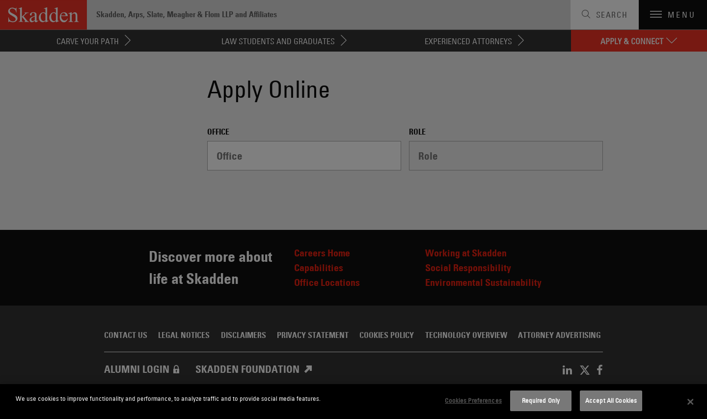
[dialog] (353, 401)
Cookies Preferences (473, 400)
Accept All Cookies (611, 400)
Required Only (541, 400)
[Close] (691, 401)
